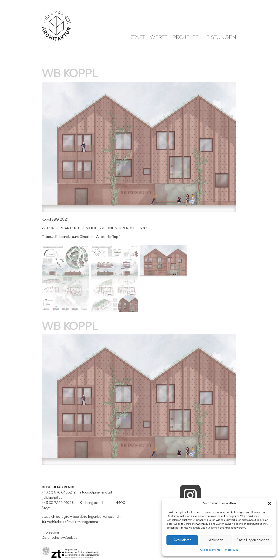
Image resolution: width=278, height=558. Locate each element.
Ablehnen (216, 540)
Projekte (186, 38)
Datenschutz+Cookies (59, 538)
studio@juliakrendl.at (96, 492)
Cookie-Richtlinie (210, 549)
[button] (269, 503)
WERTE (159, 38)
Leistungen (219, 38)
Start (138, 38)
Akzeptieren (182, 540)
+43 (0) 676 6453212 (59, 492)
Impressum (231, 549)
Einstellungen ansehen (252, 540)
